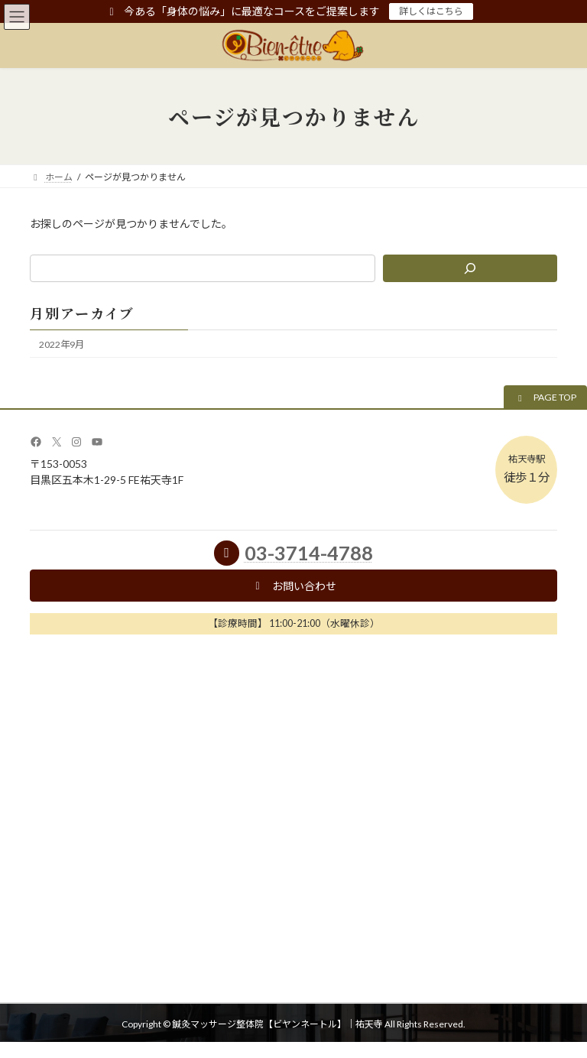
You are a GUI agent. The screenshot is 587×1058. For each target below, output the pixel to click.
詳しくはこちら (431, 11)
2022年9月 (61, 344)
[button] (545, 398)
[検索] (470, 268)
